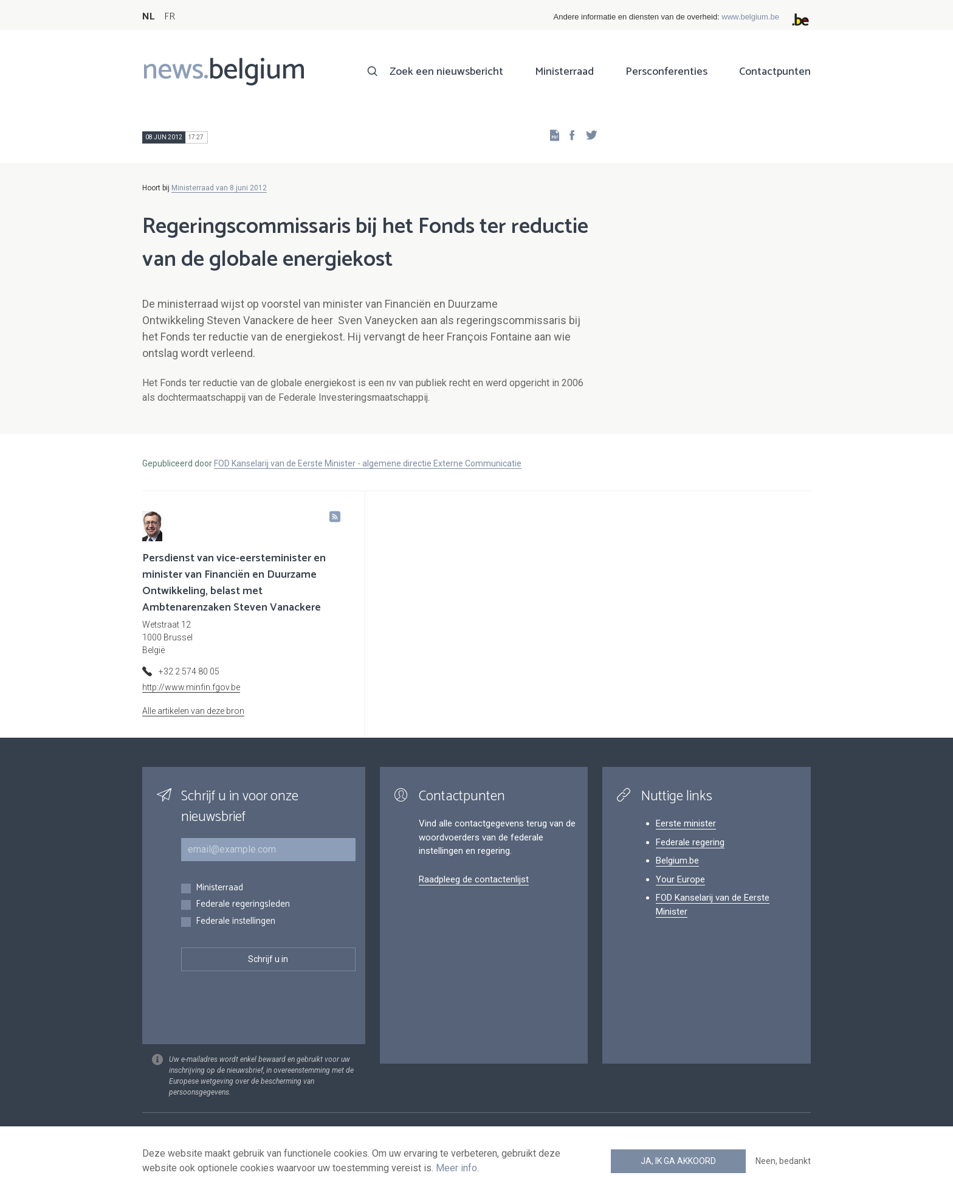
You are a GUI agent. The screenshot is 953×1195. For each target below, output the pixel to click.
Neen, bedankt (783, 1161)
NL (148, 17)
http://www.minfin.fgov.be (191, 687)
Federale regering (690, 842)
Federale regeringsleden (243, 905)
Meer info (456, 1168)
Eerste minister (686, 823)
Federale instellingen (235, 922)
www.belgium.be (750, 16)
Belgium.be (677, 860)
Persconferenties (666, 72)
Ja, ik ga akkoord (678, 1161)
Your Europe (680, 879)
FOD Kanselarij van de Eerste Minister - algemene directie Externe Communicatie (367, 463)
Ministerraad (564, 72)
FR (169, 17)
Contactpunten (775, 72)
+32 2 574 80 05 (189, 671)
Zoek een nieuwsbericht (446, 72)
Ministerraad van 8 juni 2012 (219, 188)
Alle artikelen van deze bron (193, 711)
